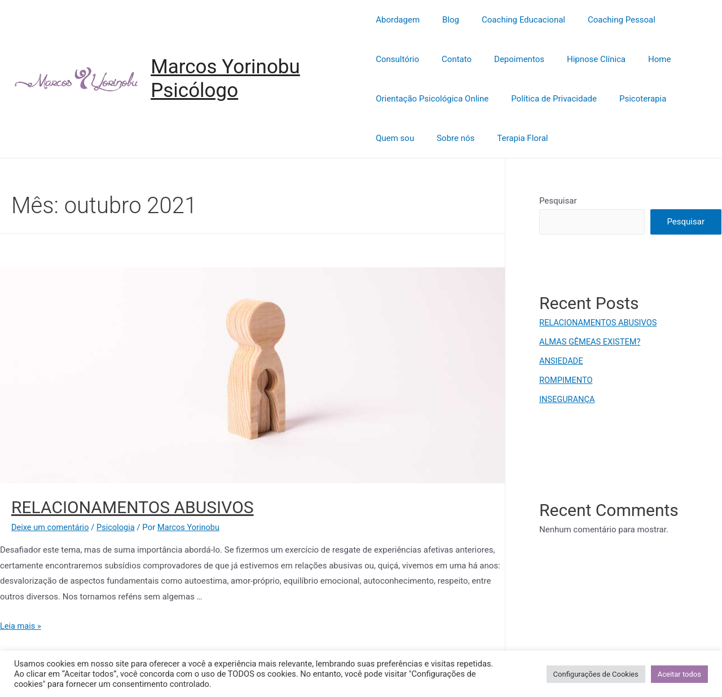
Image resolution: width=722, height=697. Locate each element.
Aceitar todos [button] (679, 674)
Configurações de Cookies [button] (596, 674)
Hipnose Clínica (519, 59)
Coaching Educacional (512, 20)
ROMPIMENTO (566, 379)
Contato (391, 59)
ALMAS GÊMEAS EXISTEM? (591, 342)
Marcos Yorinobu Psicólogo (226, 78)
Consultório (677, 20)
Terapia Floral (511, 138)
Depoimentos (447, 59)
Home (576, 59)
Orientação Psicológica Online (432, 99)
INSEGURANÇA (567, 399)
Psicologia (118, 527)
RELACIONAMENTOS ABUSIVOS (132, 507)
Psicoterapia (631, 99)
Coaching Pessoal (605, 20)
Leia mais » (21, 626)
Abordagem (398, 20)
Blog (445, 20)
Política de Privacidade (548, 99)
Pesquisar (558, 201)
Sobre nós (450, 138)
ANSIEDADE (561, 361)
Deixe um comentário (51, 527)
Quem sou (395, 138)
